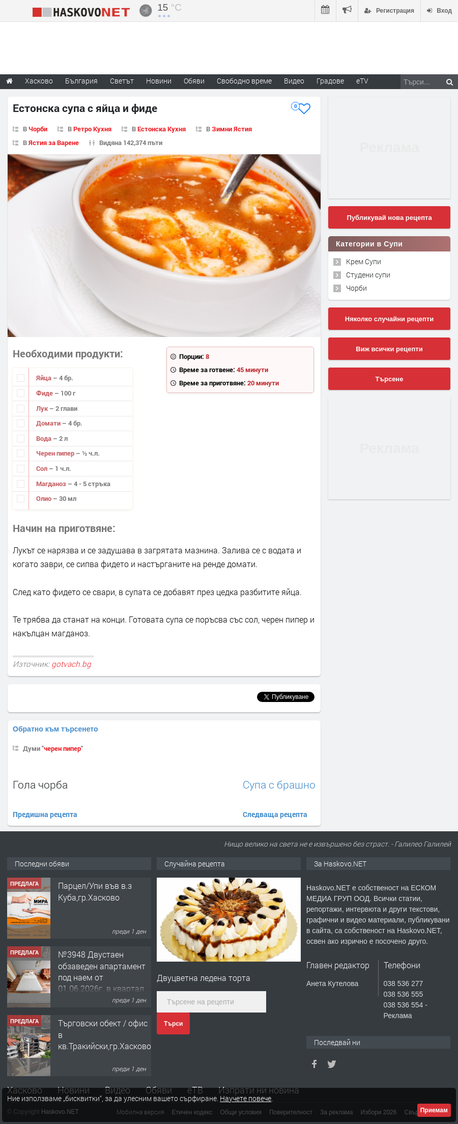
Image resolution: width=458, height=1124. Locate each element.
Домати (49, 423)
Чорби (37, 128)
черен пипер (62, 748)
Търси (173, 1023)
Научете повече (245, 1098)
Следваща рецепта (275, 814)
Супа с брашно (279, 784)
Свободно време (244, 81)
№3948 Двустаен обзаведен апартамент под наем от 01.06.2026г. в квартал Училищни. (102, 977)
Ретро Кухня (92, 128)
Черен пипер (56, 453)
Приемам (434, 1110)
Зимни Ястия (232, 128)
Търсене (390, 379)
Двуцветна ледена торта (203, 977)
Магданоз (52, 483)
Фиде (45, 393)
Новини (158, 81)
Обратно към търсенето (55, 729)
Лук (42, 408)
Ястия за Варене (53, 142)
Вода (44, 438)
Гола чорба (40, 784)
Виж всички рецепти (389, 349)
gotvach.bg (71, 664)
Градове (330, 81)
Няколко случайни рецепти (389, 319)
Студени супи (368, 274)
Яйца (44, 377)
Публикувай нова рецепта (389, 217)
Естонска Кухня (161, 128)
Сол (42, 468)
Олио (44, 498)
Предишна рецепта (45, 814)
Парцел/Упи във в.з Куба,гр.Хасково (95, 891)
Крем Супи (363, 261)
